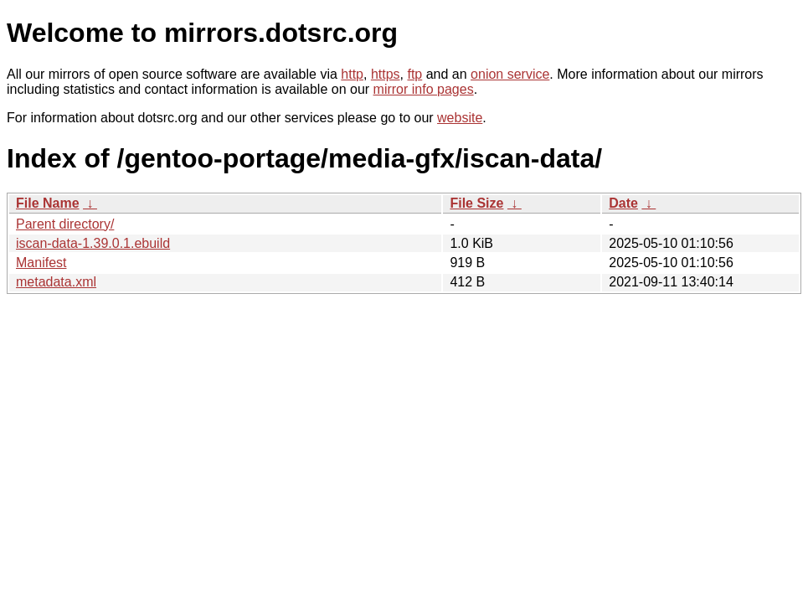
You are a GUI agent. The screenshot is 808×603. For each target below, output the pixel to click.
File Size (476, 203)
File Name (48, 203)
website (459, 118)
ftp (414, 74)
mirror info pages (423, 89)
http (352, 74)
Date (623, 203)
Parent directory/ (65, 224)
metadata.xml (56, 282)
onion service (510, 74)
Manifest (41, 262)
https (385, 74)
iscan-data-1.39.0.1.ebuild (93, 243)
